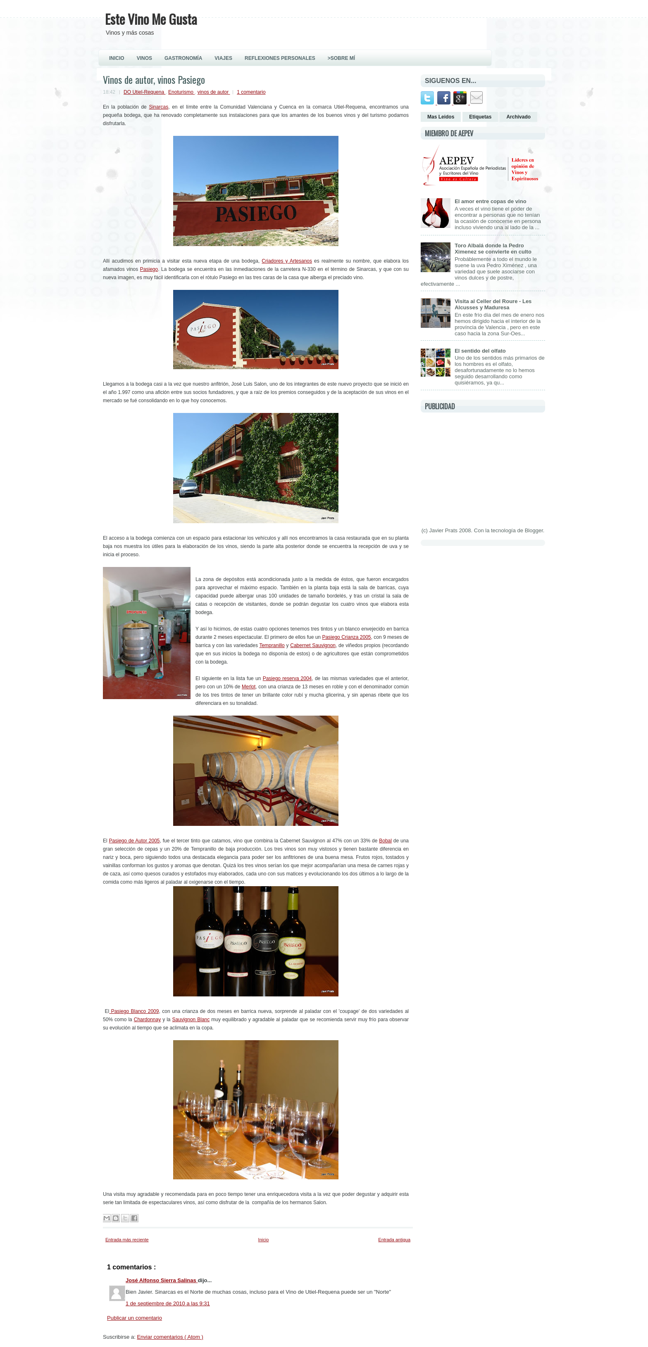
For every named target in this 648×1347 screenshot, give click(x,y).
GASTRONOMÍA (183, 58)
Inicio (263, 1239)
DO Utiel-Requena (144, 92)
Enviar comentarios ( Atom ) (170, 1337)
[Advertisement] (483, 468)
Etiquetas (480, 117)
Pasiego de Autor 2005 (134, 841)
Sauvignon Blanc (191, 1019)
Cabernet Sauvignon (313, 645)
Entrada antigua (394, 1239)
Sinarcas (158, 107)
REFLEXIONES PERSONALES (280, 58)
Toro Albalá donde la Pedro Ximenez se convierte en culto (493, 248)
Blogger (534, 530)
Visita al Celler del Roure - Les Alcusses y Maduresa (493, 304)
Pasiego (149, 269)
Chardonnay (147, 1019)
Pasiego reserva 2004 (287, 678)
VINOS (144, 58)
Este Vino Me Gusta (151, 18)
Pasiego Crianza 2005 (346, 637)
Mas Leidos (440, 117)
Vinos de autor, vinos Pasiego (154, 79)
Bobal (385, 841)
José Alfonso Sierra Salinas (162, 1280)
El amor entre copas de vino (490, 201)
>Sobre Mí (341, 58)
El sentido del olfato (480, 351)
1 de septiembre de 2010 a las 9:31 (168, 1303)
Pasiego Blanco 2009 (134, 1011)
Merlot (248, 687)
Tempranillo (271, 645)
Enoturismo (181, 92)
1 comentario (251, 92)
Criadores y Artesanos (287, 261)
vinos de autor (214, 92)
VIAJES (223, 58)
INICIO (116, 58)
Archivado (518, 117)
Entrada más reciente (127, 1239)
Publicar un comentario (134, 1318)
